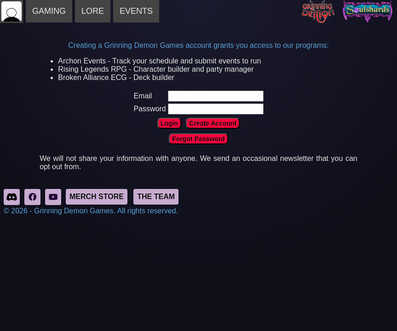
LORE (92, 11)
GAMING (49, 11)
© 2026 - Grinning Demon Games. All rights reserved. (91, 211)
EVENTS (136, 11)
